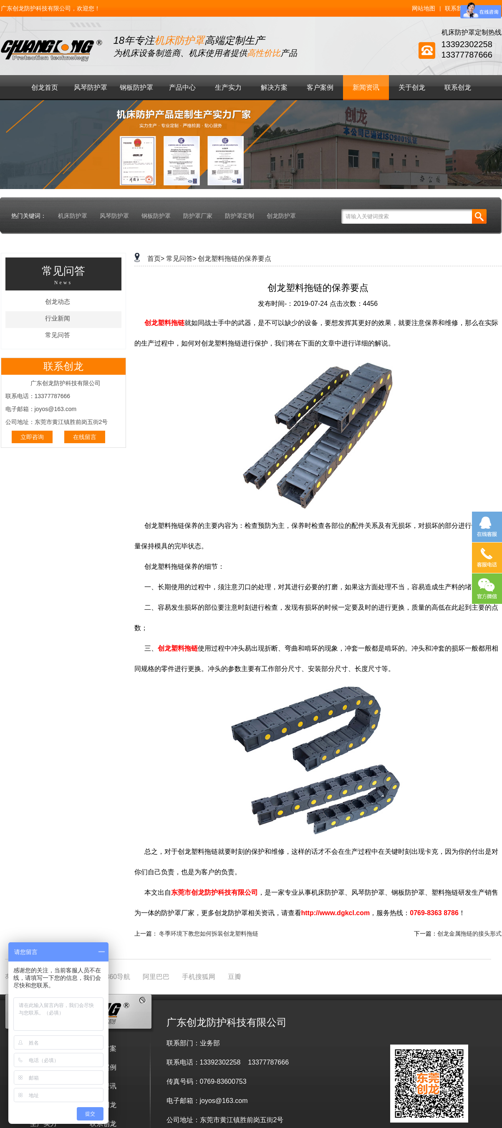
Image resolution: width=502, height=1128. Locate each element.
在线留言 (84, 437)
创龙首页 (44, 87)
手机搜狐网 (198, 976)
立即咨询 (32, 437)
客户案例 (320, 87)
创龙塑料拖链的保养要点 (234, 258)
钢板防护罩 (136, 87)
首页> (155, 258)
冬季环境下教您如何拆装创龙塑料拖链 (208, 933)
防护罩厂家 (197, 215)
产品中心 (182, 87)
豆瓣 (234, 976)
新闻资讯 (366, 87)
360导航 (118, 976)
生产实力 (228, 87)
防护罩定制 (239, 215)
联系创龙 (457, 87)
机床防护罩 (72, 215)
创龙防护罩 (281, 215)
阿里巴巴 (156, 976)
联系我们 (456, 8)
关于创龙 (412, 87)
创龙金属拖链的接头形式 (469, 933)
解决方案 (274, 87)
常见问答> (181, 258)
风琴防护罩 (90, 87)
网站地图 (423, 8)
